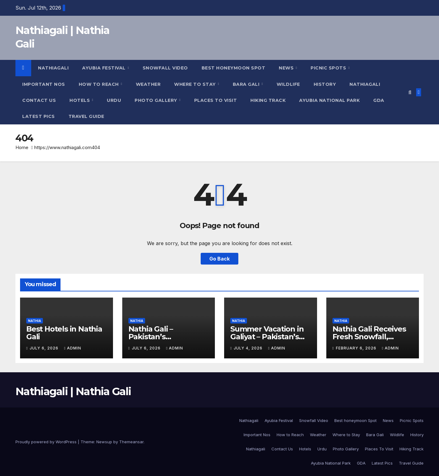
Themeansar (131, 441)
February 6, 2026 (357, 348)
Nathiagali (53, 68)
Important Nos (43, 84)
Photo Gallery (156, 100)
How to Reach (99, 84)
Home (21, 147)
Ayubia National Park (329, 100)
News (287, 68)
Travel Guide (86, 116)
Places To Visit (215, 100)
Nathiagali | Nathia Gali (73, 391)
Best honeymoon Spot (233, 68)
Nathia (34, 321)
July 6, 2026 (45, 348)
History (325, 84)
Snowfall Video (165, 68)
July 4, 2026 (249, 348)
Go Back (219, 259)
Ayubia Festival (104, 68)
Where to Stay (195, 84)
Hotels (80, 100)
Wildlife (288, 84)
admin (72, 348)
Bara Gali (247, 84)
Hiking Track (268, 100)
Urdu (114, 100)
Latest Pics (38, 116)
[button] (409, 92)
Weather (148, 84)
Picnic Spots (329, 68)
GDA (378, 100)
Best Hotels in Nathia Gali (64, 332)
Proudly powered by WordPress (46, 441)
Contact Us (39, 100)
